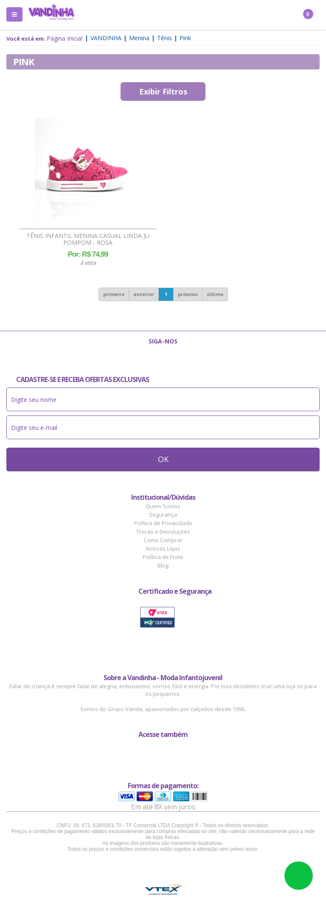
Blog (163, 565)
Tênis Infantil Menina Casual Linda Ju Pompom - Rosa (87, 239)
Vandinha (105, 38)
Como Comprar (163, 540)
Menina (139, 38)
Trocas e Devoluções (163, 531)
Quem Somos (163, 506)
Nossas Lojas (163, 548)
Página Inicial (64, 38)
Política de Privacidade (163, 523)
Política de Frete (163, 557)
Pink (185, 38)
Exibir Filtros (163, 91)
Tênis (164, 38)
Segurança (163, 514)
